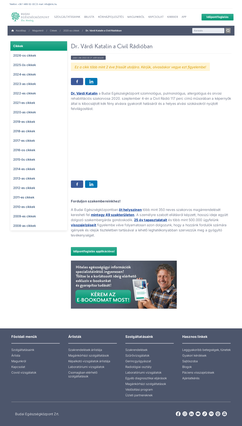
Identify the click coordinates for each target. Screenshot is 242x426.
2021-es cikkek (24, 103)
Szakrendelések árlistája (85, 350)
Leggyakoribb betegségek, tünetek (206, 350)
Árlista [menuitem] (89, 17)
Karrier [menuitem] (172, 17)
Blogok (187, 367)
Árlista (15, 355)
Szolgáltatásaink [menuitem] (67, 17)
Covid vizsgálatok (23, 372)
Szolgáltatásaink (22, 350)
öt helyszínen (130, 210)
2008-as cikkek (24, 226)
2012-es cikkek (24, 188)
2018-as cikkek (24, 131)
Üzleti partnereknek (139, 395)
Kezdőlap (18, 30)
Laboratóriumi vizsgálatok (86, 367)
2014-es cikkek (24, 169)
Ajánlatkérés (190, 378)
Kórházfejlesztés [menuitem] (111, 17)
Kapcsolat (18, 367)
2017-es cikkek (24, 140)
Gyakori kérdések (194, 355)
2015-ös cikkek (24, 159)
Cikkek (53, 30)
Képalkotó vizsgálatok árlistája (89, 361)
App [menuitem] (184, 17)
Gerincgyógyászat (138, 361)
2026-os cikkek (24, 55)
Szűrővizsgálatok (137, 355)
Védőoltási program (139, 389)
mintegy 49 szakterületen (112, 215)
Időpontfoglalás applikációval (94, 251)
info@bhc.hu (50, 4)
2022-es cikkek (24, 93)
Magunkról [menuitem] (135, 17)
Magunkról (37, 30)
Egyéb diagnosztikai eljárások (146, 378)
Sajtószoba (190, 361)
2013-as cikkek (24, 178)
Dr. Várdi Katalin (84, 93)
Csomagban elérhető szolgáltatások (82, 374)
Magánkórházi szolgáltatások (88, 355)
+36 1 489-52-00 (26, 4)
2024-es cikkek (24, 74)
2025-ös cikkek (24, 65)
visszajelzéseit (83, 225)
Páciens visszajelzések (198, 372)
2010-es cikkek (24, 207)
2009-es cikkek (24, 216)
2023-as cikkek (24, 84)
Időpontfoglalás (215, 17)
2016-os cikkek (24, 150)
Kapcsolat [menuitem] (156, 17)
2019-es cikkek (24, 122)
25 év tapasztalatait (150, 220)
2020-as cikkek (71, 30)
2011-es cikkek (23, 197)
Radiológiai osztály (138, 367)
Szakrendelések (136, 350)
